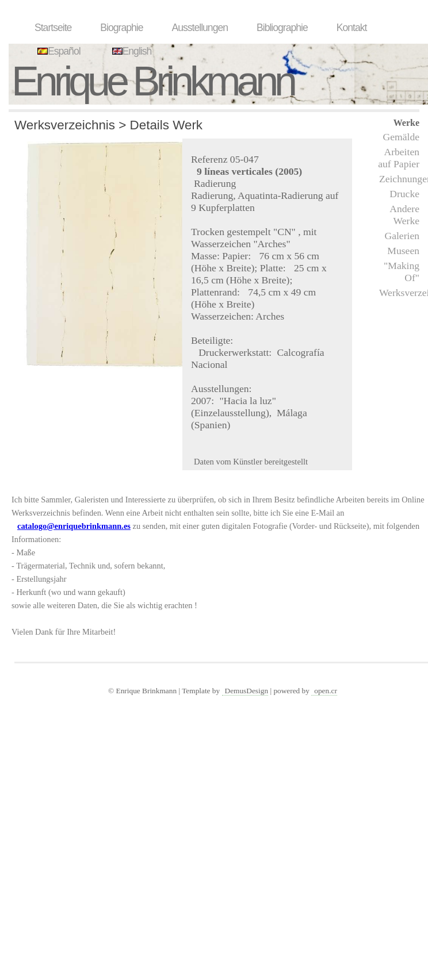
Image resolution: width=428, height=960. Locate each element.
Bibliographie (282, 27)
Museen (403, 250)
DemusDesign (247, 690)
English (130, 51)
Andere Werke (404, 214)
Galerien (401, 235)
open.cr (325, 690)
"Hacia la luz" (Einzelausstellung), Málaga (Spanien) (249, 413)
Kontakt (352, 27)
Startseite (53, 27)
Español (58, 51)
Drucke (404, 193)
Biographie (121, 27)
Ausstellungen (199, 27)
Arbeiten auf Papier (398, 158)
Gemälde (401, 137)
